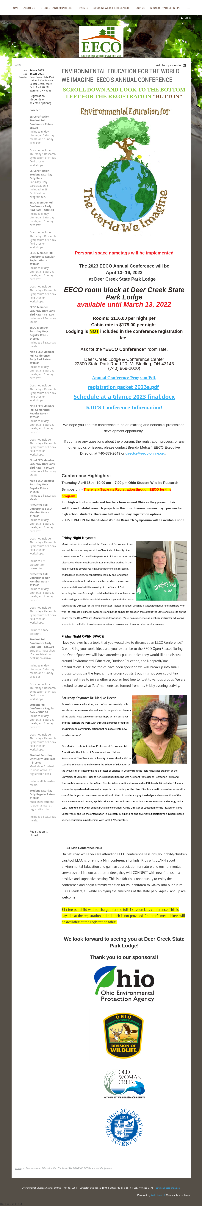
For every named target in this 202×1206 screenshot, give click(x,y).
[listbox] (171, 65)
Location (23, 77)
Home (18, 1168)
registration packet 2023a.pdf (123, 386)
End (25, 73)
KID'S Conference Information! (124, 407)
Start (24, 70)
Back (18, 65)
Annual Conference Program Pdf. (124, 377)
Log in (187, 17)
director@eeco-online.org (145, 453)
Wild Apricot (158, 1195)
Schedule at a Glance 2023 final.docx (124, 396)
